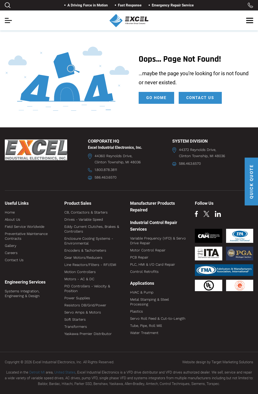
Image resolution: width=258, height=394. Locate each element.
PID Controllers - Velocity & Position (87, 288)
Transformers (75, 326)
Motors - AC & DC (79, 279)
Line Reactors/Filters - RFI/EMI (90, 265)
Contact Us (14, 260)
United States (65, 372)
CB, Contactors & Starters (86, 212)
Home (10, 212)
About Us (12, 219)
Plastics (136, 311)
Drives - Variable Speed (83, 219)
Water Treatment (144, 333)
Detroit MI (37, 372)
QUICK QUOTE (251, 181)
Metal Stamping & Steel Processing (149, 301)
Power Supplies (77, 298)
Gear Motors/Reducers (83, 257)
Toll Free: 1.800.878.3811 (250, 5)
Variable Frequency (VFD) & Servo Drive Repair (158, 240)
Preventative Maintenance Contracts (26, 236)
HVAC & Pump (141, 292)
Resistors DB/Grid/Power (85, 305)
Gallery (10, 246)
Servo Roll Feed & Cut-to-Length (157, 318)
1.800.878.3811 (106, 170)
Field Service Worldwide (24, 226)
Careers (11, 253)
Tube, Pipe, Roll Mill (146, 326)
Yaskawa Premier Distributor (88, 334)
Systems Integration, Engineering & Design (22, 293)
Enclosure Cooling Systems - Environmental (88, 240)
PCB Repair (139, 257)
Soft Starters (75, 319)
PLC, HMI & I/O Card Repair (152, 264)
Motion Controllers (80, 272)
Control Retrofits (144, 271)
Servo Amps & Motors (82, 312)
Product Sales (77, 203)
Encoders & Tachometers (85, 250)
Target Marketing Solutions (232, 362)
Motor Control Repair (148, 250)
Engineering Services (25, 281)
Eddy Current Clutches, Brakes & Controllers (91, 229)
